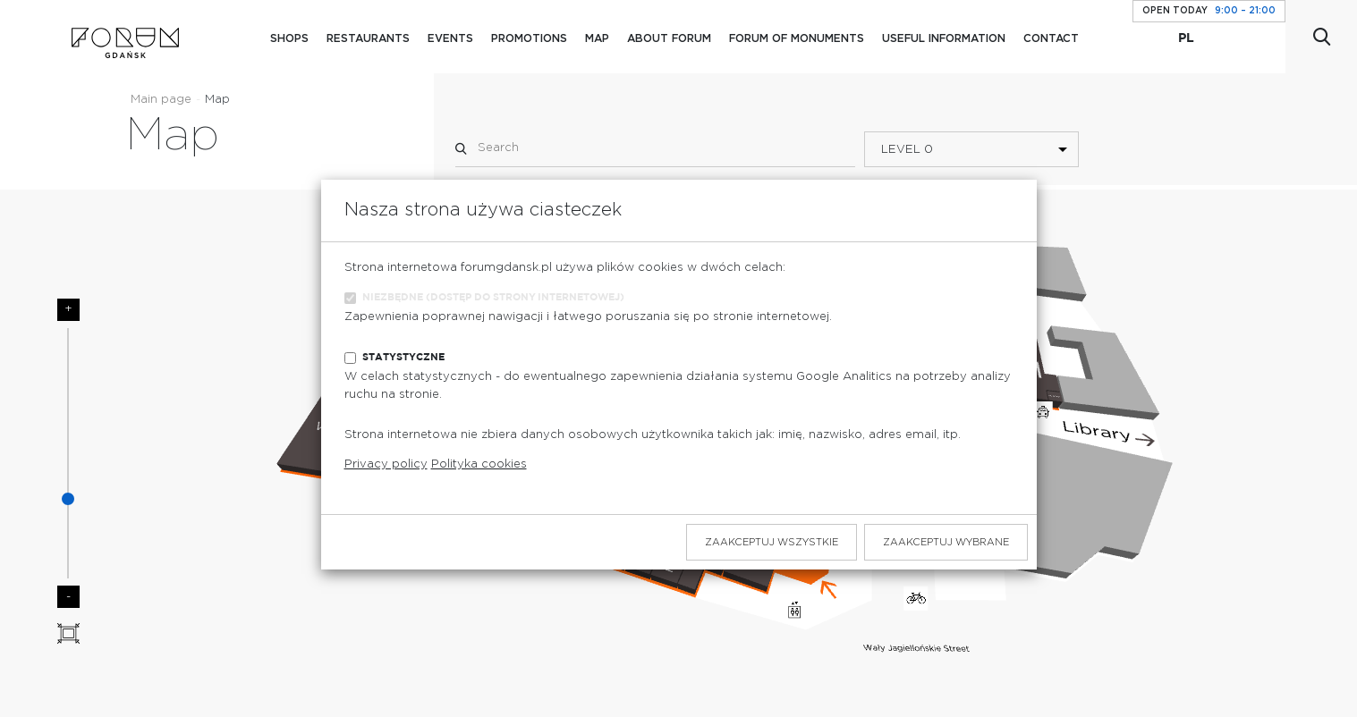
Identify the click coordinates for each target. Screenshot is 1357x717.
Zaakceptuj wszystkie (771, 542)
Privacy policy (386, 464)
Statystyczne (403, 357)
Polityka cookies (479, 464)
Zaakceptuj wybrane (946, 542)
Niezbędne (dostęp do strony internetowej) (493, 297)
